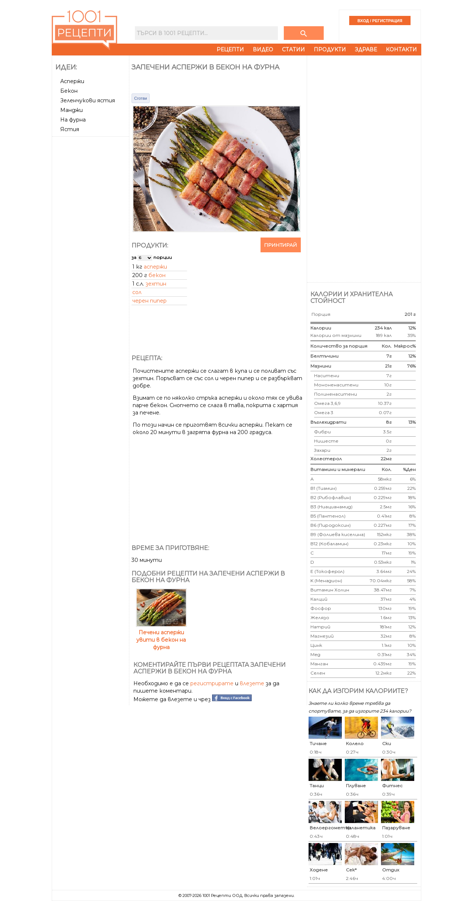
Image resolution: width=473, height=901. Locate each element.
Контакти (401, 49)
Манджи (71, 110)
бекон (157, 275)
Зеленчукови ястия (87, 100)
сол (137, 292)
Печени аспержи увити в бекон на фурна (161, 636)
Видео (263, 49)
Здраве (366, 49)
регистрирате (212, 683)
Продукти (330, 49)
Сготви (140, 98)
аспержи (155, 266)
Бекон (69, 91)
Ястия (69, 129)
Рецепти (230, 49)
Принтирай (280, 245)
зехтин (156, 283)
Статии (293, 49)
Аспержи (72, 81)
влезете (252, 683)
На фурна (73, 119)
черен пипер (149, 300)
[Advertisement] (91, 250)
